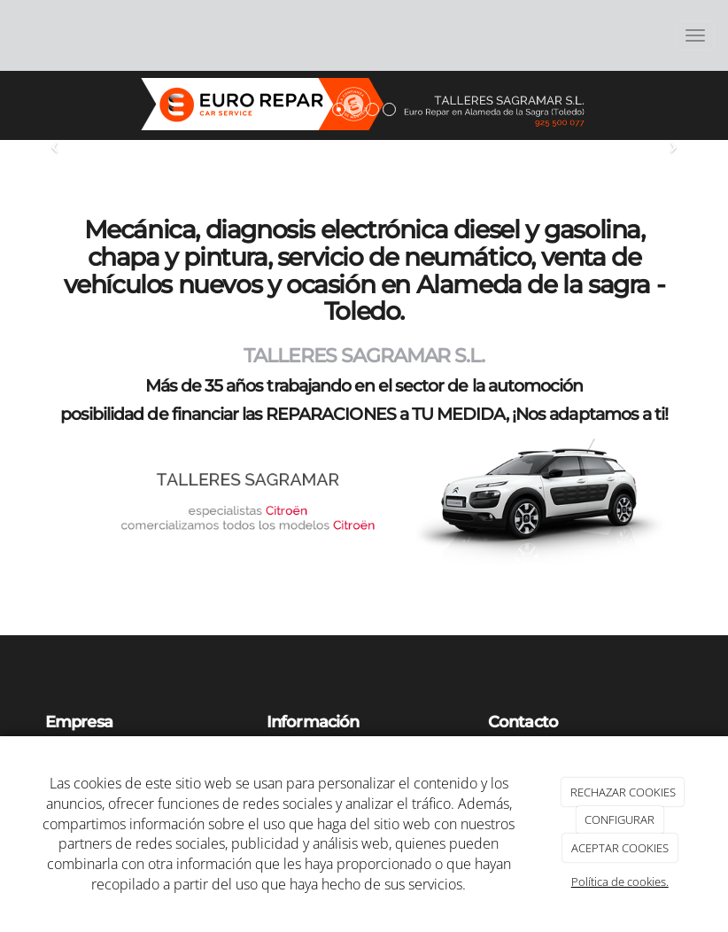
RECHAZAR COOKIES (623, 792)
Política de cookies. (620, 881)
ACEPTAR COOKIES (620, 848)
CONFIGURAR (619, 819)
